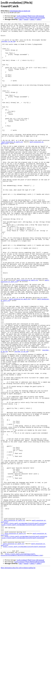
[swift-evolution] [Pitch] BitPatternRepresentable (29, 17)
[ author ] (39, 19)
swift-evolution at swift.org (12, 166)
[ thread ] (26, 19)
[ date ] (20, 19)
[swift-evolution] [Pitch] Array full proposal (30, 16)
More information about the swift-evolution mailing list (18, 674)
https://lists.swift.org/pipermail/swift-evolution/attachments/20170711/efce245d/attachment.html (22, 661)
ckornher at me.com (8, 45)
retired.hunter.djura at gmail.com (20, 11)
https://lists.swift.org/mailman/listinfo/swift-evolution (25, 623)
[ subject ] (32, 19)
